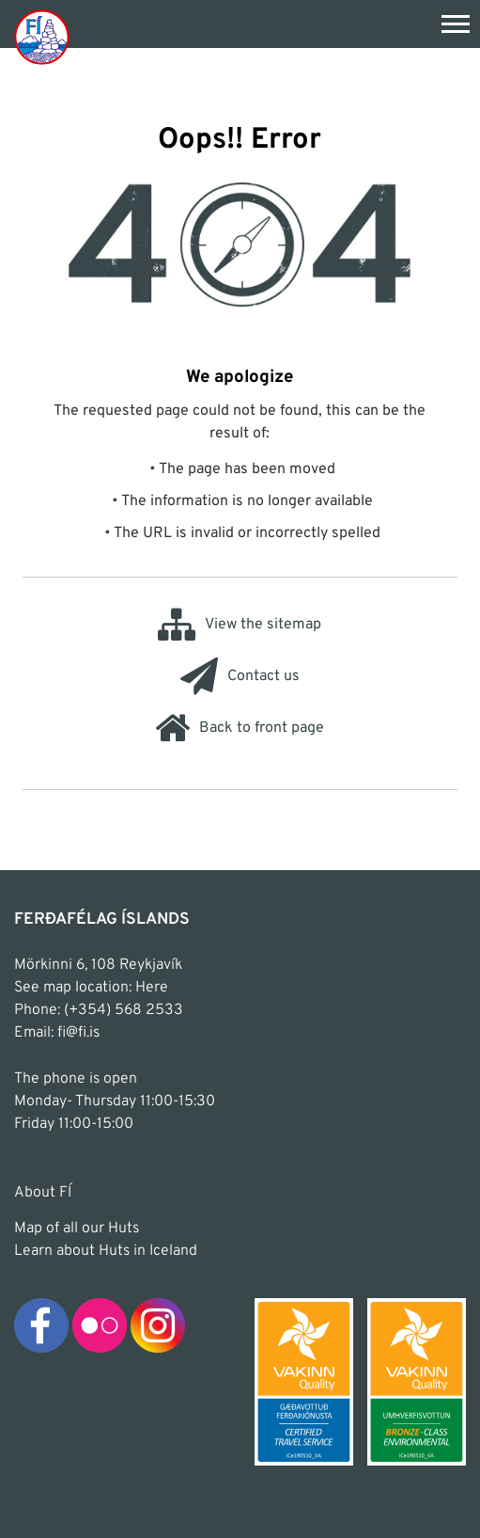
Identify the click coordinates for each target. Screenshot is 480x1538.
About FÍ (42, 1192)
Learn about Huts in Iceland (105, 1251)
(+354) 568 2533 (123, 1010)
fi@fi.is (78, 1032)
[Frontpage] (42, 36)
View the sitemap (239, 624)
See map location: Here (91, 987)
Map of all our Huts (76, 1228)
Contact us (240, 676)
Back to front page (239, 728)
